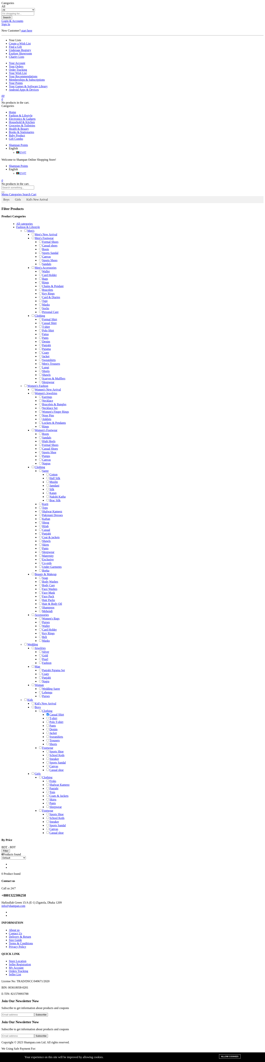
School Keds (55, 755)
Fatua (44, 334)
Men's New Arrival (44, 234)
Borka (44, 570)
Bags (43, 278)
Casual (44, 529)
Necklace (46, 400)
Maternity (46, 555)
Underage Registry (20, 50)
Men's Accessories (44, 267)
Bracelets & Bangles (52, 404)
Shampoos (46, 607)
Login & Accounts (12, 21)
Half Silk (53, 478)
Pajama (45, 348)
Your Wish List (18, 73)
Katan (51, 493)
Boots (44, 249)
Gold (43, 655)
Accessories (40, 614)
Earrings (45, 397)
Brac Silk (54, 500)
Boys (6, 199)
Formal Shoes (48, 241)
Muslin (52, 481)
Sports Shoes (48, 260)
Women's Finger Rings (54, 411)
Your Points (16, 83)
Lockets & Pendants (52, 422)
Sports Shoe (47, 452)
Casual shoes (48, 245)
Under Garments (50, 566)
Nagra (44, 681)
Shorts (44, 371)
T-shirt (44, 326)
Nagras (44, 463)
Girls (18, 199)
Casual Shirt (48, 323)
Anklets (45, 419)
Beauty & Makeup (44, 574)
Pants (44, 337)
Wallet (44, 271)
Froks (51, 781)
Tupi (43, 300)
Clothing (38, 315)
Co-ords (45, 563)
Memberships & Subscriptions (27, 79)
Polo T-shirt (55, 722)
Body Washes (48, 581)
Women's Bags (49, 618)
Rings (44, 282)
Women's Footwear (44, 430)
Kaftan (44, 518)
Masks (44, 304)
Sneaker (53, 758)
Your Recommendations (23, 76)
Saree (44, 470)
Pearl (43, 659)
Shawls (45, 374)
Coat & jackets (49, 537)
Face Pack (46, 596)
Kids (28, 699)
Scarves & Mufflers (52, 378)
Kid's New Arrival (37, 199)
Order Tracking (18, 69)
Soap (43, 577)
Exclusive (46, 559)
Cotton (52, 474)
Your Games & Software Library (28, 86)
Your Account (17, 63)
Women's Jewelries (44, 393)
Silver (44, 651)
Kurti (43, 504)
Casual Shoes (48, 448)
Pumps (44, 456)
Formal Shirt (48, 319)
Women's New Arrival (46, 389)
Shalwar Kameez (50, 511)
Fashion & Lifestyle (20, 115)
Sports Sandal (48, 252)
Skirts (44, 544)
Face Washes (48, 589)
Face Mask (47, 592)
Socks (44, 308)
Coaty (44, 352)
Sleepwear (46, 382)
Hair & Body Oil (50, 603)
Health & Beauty (19, 128)
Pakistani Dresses (51, 515)
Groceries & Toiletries (22, 125)
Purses (44, 622)
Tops (43, 507)
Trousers (53, 740)
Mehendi (46, 611)
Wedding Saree (49, 688)
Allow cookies (229, 1056)
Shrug (44, 522)
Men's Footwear (43, 238)
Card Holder (48, 275)
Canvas (45, 256)
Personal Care (48, 312)
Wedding (31, 644)
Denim (44, 341)
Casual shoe (55, 770)
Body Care (47, 585)
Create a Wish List (20, 43)
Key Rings (47, 293)
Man (36, 666)
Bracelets (46, 289)
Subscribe (41, 1014)
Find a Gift (15, 46)
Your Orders (16, 66)
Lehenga (45, 692)
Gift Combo (16, 138)
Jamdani (53, 485)
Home (12, 112)
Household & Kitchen (22, 122)
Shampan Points (18, 145)
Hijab (44, 526)
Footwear (46, 747)
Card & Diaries (49, 297)
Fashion (45, 662)
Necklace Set (48, 408)
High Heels (47, 441)
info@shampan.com (13, 905)
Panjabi (45, 345)
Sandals (45, 264)
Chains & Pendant (51, 286)
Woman (38, 685)
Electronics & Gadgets (22, 118)
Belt (43, 637)
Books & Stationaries (21, 132)
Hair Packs (47, 600)
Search (7, 17)
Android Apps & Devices (24, 89)
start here (26, 30)
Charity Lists (16, 56)
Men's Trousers (49, 363)
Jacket (44, 356)
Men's (29, 230)
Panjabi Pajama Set (52, 670)
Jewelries (39, 648)
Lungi (44, 367)
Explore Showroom (20, 53)
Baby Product (17, 135)
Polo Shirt (46, 330)
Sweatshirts (47, 360)
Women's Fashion (36, 385)
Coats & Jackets (57, 795)
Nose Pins (46, 415)
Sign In (5, 24)
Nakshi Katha (56, 496)
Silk (50, 489)
